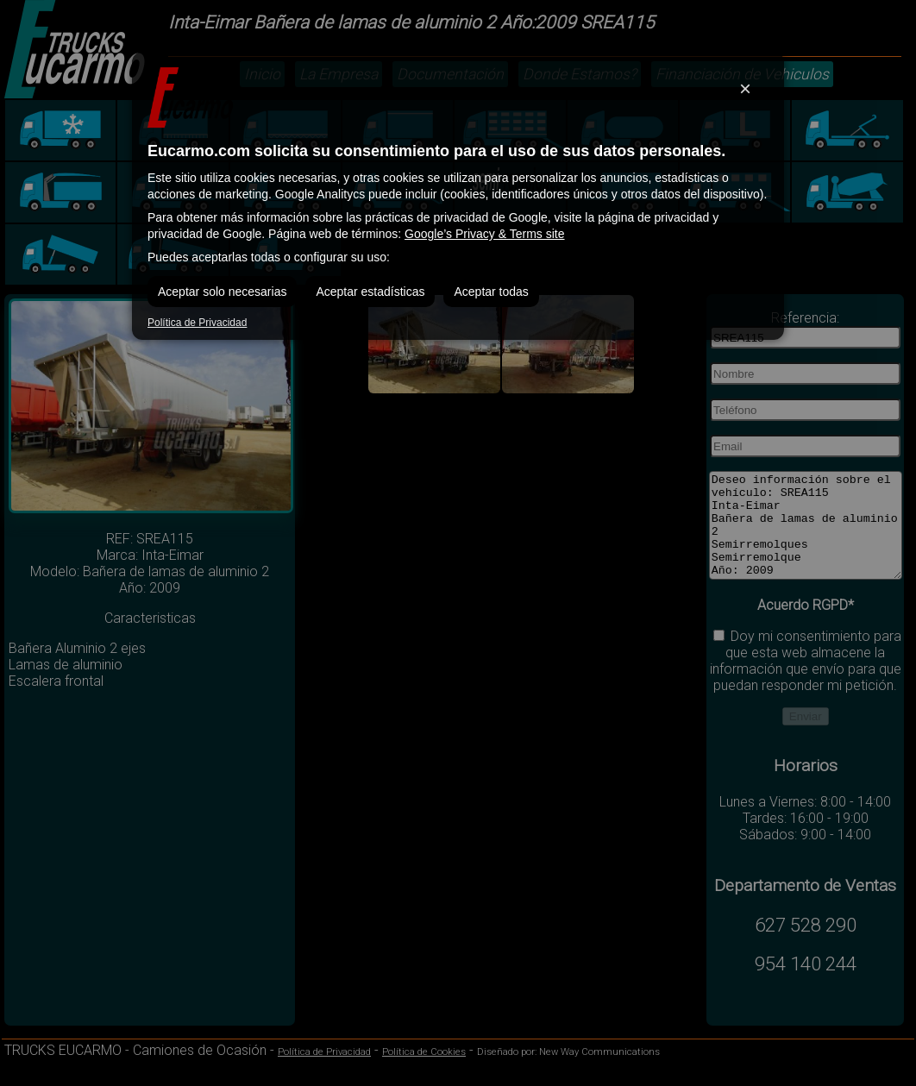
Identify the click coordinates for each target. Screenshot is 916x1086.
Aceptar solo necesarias (222, 291)
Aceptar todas (491, 291)
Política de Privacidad (197, 323)
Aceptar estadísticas (370, 291)
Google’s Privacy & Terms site (484, 234)
